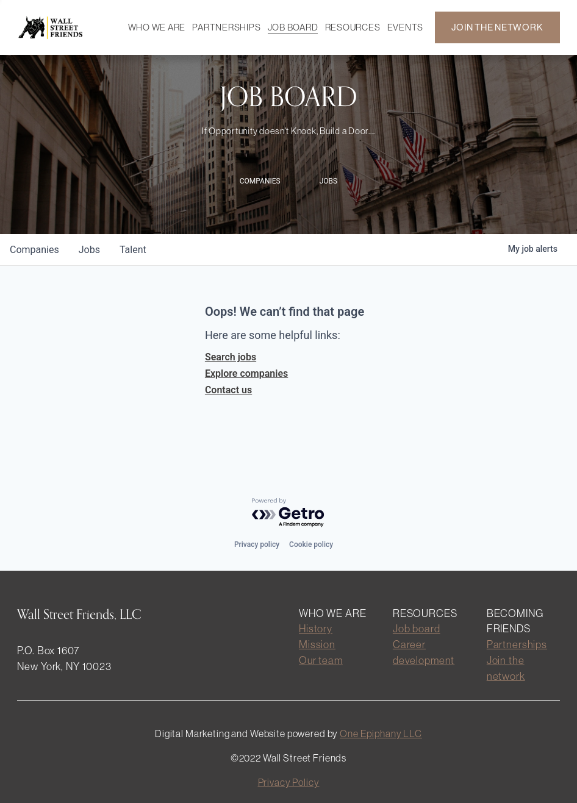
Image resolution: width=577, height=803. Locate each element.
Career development (423, 652)
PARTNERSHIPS (226, 27)
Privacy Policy (289, 782)
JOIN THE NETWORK (497, 27)
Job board (416, 628)
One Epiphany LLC (381, 733)
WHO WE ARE (156, 27)
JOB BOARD (293, 27)
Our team (321, 660)
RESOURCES (353, 27)
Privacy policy (256, 544)
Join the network (506, 668)
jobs (89, 249)
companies (34, 249)
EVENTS (405, 27)
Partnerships (517, 644)
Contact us (228, 390)
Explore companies (246, 373)
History (315, 628)
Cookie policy (311, 544)
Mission (317, 644)
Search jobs (230, 357)
